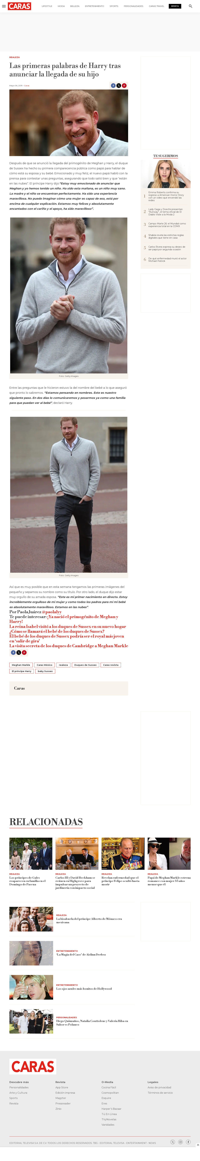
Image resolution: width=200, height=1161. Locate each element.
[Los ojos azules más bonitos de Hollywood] (31, 987)
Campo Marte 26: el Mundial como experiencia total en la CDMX (167, 225)
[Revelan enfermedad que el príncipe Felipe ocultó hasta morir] (123, 854)
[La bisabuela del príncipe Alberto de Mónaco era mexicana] (31, 919)
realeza (63, 665)
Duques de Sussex (85, 665)
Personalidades (133, 6)
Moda (61, 6)
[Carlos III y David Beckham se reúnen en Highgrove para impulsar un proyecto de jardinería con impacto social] (76, 854)
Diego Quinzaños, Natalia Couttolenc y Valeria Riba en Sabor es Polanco (92, 1022)
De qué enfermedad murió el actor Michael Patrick (167, 260)
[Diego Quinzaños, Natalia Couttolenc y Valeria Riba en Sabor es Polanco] (31, 1021)
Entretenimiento (94, 6)
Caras (26, 85)
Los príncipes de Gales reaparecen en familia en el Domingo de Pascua (27, 881)
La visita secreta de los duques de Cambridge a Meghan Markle (68, 645)
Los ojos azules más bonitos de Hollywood (84, 989)
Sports (114, 6)
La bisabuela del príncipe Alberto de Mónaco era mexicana (89, 920)
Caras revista (110, 665)
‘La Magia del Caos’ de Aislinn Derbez (81, 955)
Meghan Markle (21, 665)
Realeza (14, 57)
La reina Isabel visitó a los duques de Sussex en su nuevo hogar (67, 626)
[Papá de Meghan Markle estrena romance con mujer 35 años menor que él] (169, 854)
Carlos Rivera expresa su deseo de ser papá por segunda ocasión (166, 248)
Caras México (44, 665)
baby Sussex (45, 671)
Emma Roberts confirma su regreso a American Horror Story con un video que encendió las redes (166, 196)
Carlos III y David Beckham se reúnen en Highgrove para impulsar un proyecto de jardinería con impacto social (75, 883)
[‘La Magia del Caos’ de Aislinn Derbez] (31, 953)
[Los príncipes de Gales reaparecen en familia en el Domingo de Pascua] (30, 854)
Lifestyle (47, 6)
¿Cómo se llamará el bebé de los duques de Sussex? (56, 631)
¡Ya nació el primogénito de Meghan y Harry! (63, 619)
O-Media (107, 1082)
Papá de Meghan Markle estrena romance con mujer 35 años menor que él (169, 881)
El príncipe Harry (21, 671)
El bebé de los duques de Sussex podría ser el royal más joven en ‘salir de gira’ (66, 639)
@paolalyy (52, 612)
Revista (175, 6)
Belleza (74, 6)
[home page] (22, 6)
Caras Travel (156, 6)
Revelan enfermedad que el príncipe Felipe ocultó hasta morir (120, 881)
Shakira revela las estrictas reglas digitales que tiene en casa (166, 236)
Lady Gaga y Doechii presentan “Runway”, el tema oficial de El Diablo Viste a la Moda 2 (165, 212)
